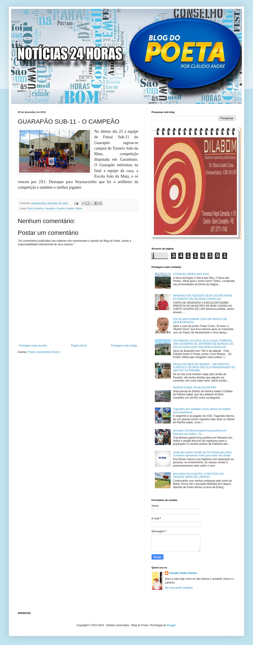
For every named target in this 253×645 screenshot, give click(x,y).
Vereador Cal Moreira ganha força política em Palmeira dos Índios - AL (200, 432)
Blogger (171, 625)
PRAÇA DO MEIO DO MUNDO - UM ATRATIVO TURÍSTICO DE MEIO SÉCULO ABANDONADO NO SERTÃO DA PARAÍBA (204, 367)
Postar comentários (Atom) (44, 352)
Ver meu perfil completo (179, 587)
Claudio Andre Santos (183, 573)
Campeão (50, 208)
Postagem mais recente (33, 345)
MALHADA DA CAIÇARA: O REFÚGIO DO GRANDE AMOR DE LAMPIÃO (198, 475)
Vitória (79, 208)
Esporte (60, 208)
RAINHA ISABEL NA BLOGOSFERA (194, 387)
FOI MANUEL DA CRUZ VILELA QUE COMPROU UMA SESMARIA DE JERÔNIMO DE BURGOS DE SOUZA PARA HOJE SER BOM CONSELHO (203, 344)
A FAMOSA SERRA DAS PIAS (191, 274)
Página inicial (79, 345)
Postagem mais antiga (124, 345)
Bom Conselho (36, 208)
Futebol (70, 208)
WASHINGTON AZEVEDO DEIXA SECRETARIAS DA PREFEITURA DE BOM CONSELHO (202, 297)
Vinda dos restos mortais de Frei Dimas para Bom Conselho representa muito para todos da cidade (202, 454)
